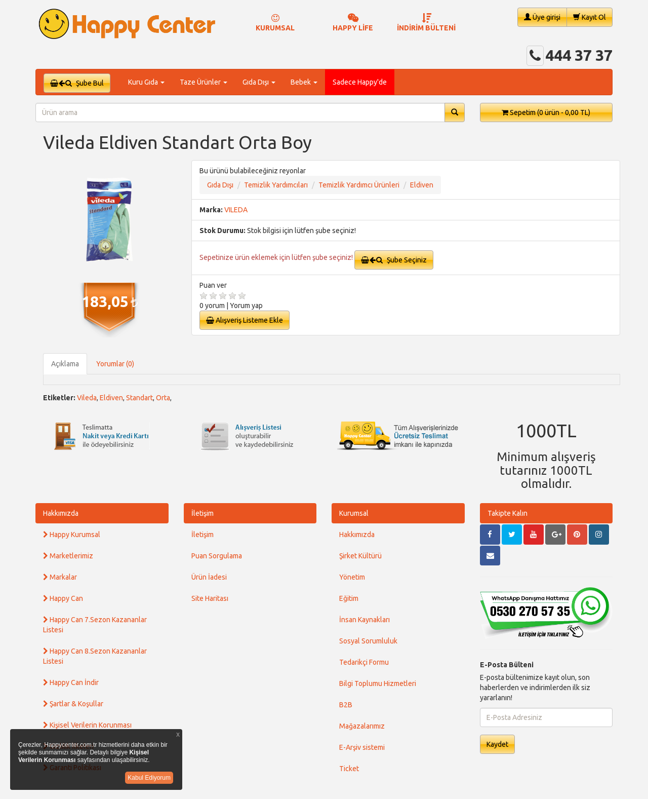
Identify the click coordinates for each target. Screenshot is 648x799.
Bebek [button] (304, 82)
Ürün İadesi (209, 577)
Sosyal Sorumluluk (368, 641)
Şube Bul (77, 83)
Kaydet (497, 744)
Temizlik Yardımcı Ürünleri (358, 185)
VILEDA (236, 210)
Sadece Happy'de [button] (360, 82)
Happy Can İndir (71, 682)
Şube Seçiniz (394, 260)
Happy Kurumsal (71, 534)
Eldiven (421, 185)
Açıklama (65, 364)
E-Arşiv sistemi (362, 747)
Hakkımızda (60, 513)
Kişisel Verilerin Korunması (87, 725)
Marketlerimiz (68, 556)
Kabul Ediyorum (149, 777)
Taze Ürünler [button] (203, 82)
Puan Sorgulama (216, 556)
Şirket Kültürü (360, 556)
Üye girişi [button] (542, 17)
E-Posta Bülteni (507, 665)
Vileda (87, 398)
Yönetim (352, 577)
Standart (139, 398)
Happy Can (63, 598)
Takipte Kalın (508, 513)
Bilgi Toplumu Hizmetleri (377, 683)
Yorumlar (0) (115, 364)
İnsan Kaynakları (364, 620)
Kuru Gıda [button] (146, 82)
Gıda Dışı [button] (258, 82)
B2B (345, 705)
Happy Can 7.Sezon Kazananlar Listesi (95, 625)
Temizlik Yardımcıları (276, 185)
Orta (163, 398)
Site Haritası (209, 598)
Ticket (349, 769)
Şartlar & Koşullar (73, 704)
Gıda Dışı (220, 185)
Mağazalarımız (362, 726)
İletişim (202, 513)
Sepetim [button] (546, 112)
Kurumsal (354, 513)
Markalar (60, 577)
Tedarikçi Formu (364, 662)
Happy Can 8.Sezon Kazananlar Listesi (95, 656)
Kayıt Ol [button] (589, 17)
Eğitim (348, 598)
